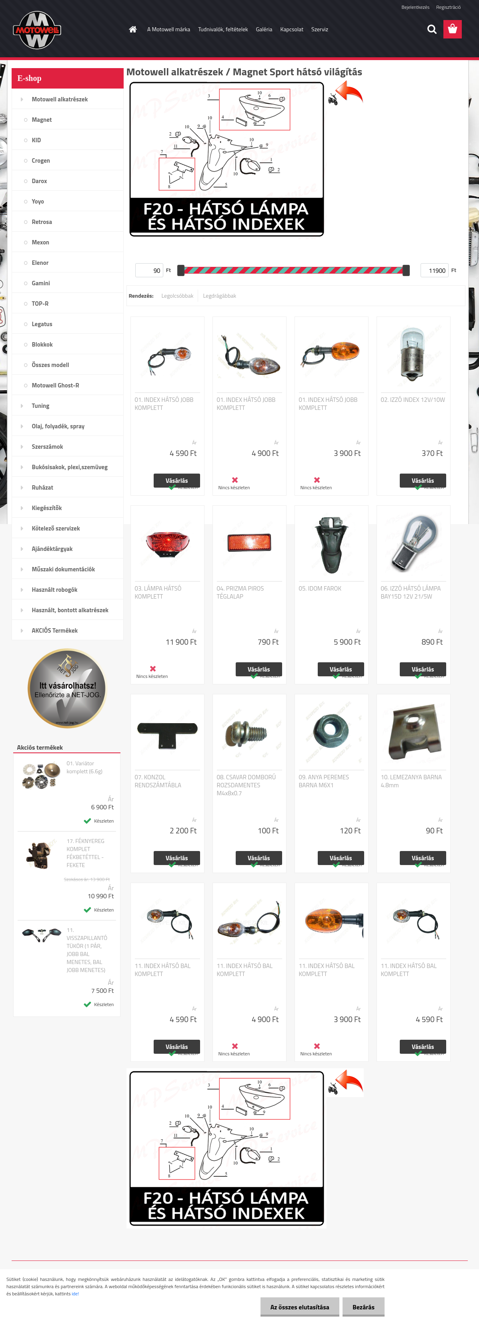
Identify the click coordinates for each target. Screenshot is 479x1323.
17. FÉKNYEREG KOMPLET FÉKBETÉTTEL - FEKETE (85, 853)
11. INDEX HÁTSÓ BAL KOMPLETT (163, 970)
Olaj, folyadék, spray (58, 426)
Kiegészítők (47, 507)
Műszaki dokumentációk (63, 569)
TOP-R (40, 303)
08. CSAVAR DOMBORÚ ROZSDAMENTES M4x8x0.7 (246, 785)
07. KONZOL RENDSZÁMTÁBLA (158, 781)
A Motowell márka (168, 29)
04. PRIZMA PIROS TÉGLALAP (240, 593)
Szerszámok (47, 446)
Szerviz (319, 29)
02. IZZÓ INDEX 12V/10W (413, 400)
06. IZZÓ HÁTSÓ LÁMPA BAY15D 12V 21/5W (411, 593)
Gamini (41, 283)
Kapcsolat (292, 29)
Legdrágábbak (219, 295)
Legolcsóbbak (177, 295)
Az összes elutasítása (300, 1307)
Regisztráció (448, 7)
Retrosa (42, 221)
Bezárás (364, 1307)
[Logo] (67, 30)
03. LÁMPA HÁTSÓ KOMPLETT (158, 593)
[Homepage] (132, 29)
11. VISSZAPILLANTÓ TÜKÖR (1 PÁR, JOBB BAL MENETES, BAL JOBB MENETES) (86, 950)
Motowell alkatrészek (60, 99)
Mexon (41, 242)
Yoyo (38, 201)
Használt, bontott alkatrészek (70, 610)
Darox (39, 181)
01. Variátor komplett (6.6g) (84, 767)
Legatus (42, 324)
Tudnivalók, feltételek (223, 29)
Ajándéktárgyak (52, 548)
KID (36, 140)
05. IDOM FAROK (320, 589)
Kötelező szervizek (56, 528)
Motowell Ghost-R (55, 385)
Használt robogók (55, 589)
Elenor (40, 262)
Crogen (41, 160)
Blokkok (42, 344)
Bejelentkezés (416, 7)
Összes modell (50, 364)
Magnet (42, 119)
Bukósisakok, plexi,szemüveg (70, 467)
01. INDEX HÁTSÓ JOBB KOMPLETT (164, 404)
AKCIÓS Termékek (55, 630)
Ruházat (43, 487)
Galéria (264, 29)
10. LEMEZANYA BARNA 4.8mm (411, 781)
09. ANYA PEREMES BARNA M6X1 (324, 781)
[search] (432, 29)
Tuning (41, 405)
